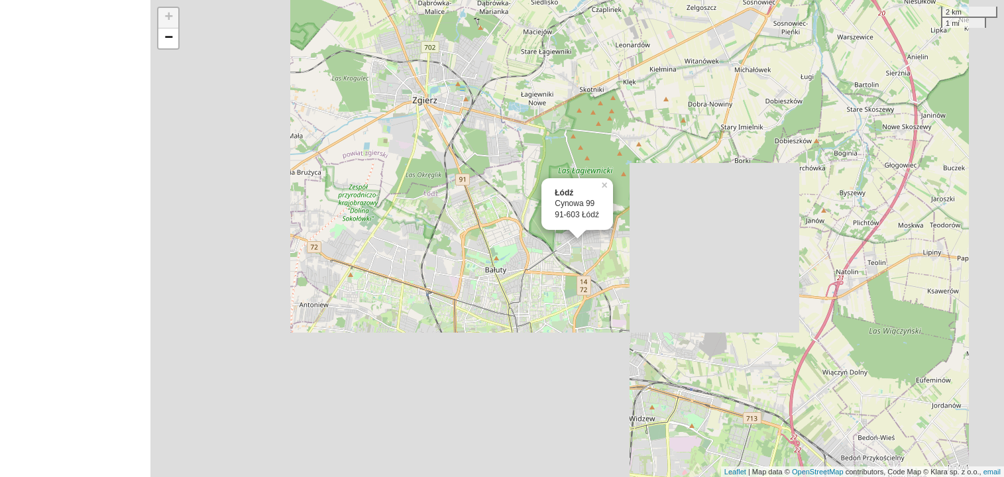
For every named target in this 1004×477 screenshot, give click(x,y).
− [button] (168, 38)
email (992, 472)
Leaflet (735, 472)
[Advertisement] (75, 238)
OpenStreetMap (818, 472)
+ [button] (168, 18)
